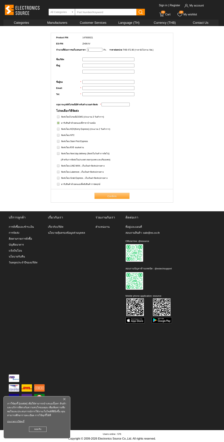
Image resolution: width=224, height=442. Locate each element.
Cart (164, 14)
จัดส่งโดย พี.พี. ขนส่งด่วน (72, 147)
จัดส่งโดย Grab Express (72, 178)
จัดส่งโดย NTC (68, 135)
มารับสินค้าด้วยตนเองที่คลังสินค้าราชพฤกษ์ (80, 184)
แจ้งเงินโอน (15, 250)
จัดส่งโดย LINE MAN (70, 166)
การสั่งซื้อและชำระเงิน (21, 226)
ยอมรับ (37, 429)
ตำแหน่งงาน (103, 226)
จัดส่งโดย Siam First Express (74, 141)
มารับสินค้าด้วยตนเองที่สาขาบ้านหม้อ (78, 123)
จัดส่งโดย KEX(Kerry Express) (75, 129)
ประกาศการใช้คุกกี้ (15, 421)
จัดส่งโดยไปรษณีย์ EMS (72, 117)
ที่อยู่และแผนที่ (133, 226)
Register (175, 5)
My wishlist (187, 14)
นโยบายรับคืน (17, 256)
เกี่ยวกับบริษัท (55, 226)
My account (194, 5)
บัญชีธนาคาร (16, 244)
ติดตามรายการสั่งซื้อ (20, 238)
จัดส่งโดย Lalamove (70, 172)
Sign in (163, 5)
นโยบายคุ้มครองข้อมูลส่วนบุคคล (66, 232)
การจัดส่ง (14, 232)
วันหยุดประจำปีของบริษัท (23, 262)
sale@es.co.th (151, 232)
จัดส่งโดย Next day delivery (73, 153)
